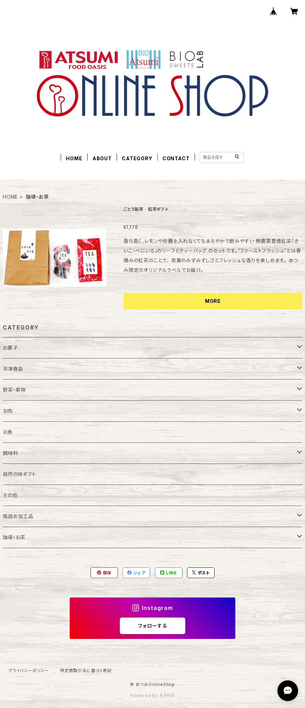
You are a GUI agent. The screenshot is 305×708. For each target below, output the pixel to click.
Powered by (152, 695)
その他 (10, 495)
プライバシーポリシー (28, 670)
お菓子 (10, 348)
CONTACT (176, 158)
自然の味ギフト (19, 474)
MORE (213, 301)
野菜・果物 (14, 390)
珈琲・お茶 (14, 537)
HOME (74, 158)
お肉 (8, 411)
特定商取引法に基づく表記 (86, 670)
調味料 (10, 453)
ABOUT (102, 158)
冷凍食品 (13, 369)
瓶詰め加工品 (18, 516)
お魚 (8, 432)
